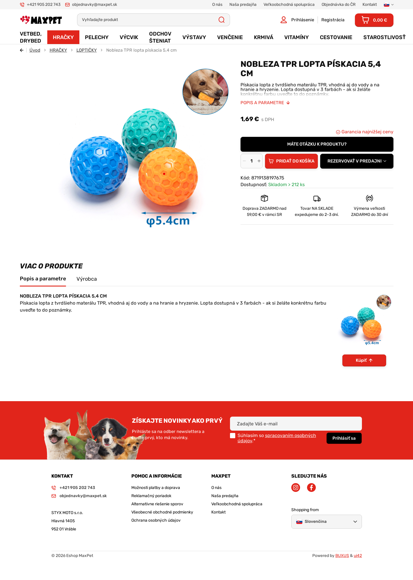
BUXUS (342, 555)
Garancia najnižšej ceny (366, 131)
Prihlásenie (302, 20)
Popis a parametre (262, 102)
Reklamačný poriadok (151, 495)
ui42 (358, 555)
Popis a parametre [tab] (43, 278)
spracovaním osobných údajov (277, 438)
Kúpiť (361, 360)
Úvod (34, 50)
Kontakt (218, 512)
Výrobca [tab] (86, 279)
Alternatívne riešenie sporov (157, 504)
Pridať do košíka (295, 161)
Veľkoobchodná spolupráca (236, 504)
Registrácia (332, 20)
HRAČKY (58, 50)
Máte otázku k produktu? (316, 144)
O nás (216, 487)
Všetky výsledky (221, 19)
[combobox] (356, 161)
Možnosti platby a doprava (155, 487)
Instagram (295, 487)
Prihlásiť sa (344, 438)
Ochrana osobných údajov (156, 520)
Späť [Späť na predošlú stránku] (23, 50)
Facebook (311, 487)
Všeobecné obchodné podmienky (162, 512)
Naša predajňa (224, 495)
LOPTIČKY (86, 50)
